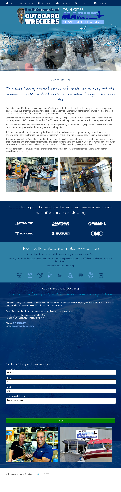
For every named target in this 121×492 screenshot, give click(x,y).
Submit (60, 421)
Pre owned (46, 3)
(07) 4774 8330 (19, 323)
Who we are (83, 3)
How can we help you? (16, 396)
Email (8, 387)
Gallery (101, 3)
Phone (9, 378)
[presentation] (27, 412)
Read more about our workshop (60, 265)
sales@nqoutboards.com (23, 326)
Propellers (64, 3)
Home (11, 3)
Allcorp (41, 475)
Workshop (28, 3)
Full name (10, 369)
